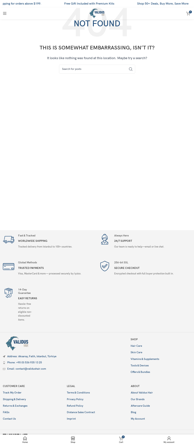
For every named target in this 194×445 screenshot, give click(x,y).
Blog (133, 412)
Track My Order (12, 392)
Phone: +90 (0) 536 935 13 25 (24, 362)
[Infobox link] (49, 241)
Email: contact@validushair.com (26, 368)
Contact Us (9, 418)
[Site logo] (97, 13)
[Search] (97, 69)
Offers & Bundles (140, 372)
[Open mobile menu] (5, 13)
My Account (138, 418)
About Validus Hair (142, 392)
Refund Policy (75, 405)
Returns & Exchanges (15, 405)
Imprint (71, 418)
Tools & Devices (140, 365)
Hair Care (136, 345)
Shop (134, 339)
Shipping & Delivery (14, 399)
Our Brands (138, 399)
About (135, 386)
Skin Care (136, 352)
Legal (71, 386)
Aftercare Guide (140, 405)
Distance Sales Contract (81, 412)
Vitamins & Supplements (145, 359)
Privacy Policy (75, 399)
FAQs (6, 412)
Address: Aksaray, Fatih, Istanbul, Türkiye (31, 356)
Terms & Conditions (78, 392)
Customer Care (14, 386)
